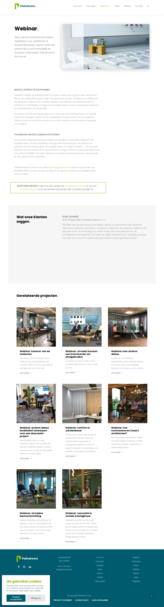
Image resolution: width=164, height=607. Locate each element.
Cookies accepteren (16, 598)
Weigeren (36, 598)
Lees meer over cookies (30, 591)
